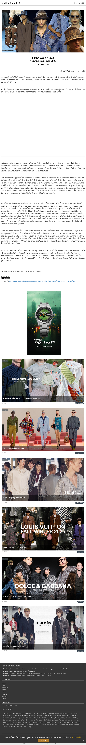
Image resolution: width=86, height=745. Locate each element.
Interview (14, 718)
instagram (5, 687)
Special (21, 718)
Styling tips (55, 724)
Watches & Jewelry (35, 669)
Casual (55, 720)
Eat (4, 713)
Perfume (23, 727)
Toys (54, 673)
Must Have (21, 675)
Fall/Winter (80, 552)
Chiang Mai (40, 715)
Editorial (6, 675)
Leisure (5, 673)
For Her (65, 669)
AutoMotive (15, 727)
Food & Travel (20, 673)
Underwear (29, 718)
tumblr (4, 698)
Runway (9, 271)
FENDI (32, 271)
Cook (60, 713)
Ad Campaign (38, 720)
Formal (63, 715)
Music (14, 720)
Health (49, 724)
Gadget (77, 724)
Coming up (7, 720)
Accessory (36, 722)
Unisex (70, 713)
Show (23, 720)
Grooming (11, 671)
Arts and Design (63, 722)
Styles (5, 722)
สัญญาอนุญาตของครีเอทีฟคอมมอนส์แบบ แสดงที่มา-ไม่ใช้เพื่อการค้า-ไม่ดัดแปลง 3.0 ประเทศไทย (42, 281)
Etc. (15, 715)
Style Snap (32, 671)
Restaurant (63, 720)
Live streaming (47, 669)
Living (29, 727)
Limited (43, 718)
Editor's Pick (48, 720)
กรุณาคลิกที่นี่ (76, 738)
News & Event (61, 673)
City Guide (36, 675)
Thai (56, 713)
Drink (11, 724)
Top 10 (44, 675)
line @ (3, 685)
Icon (26, 671)
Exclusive (14, 675)
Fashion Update (22, 669)
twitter (4, 692)
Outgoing (32, 713)
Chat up (68, 718)
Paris (62, 718)
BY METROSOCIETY (43, 65)
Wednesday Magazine (10, 705)
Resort (11, 715)
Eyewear (29, 720)
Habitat (74, 718)
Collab (10, 722)
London (25, 713)
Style (5, 671)
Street (26, 715)
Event (44, 724)
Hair (72, 715)
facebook (5, 683)
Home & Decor (46, 673)
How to (12, 673)
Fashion (6, 669)
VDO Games (41, 713)
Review (5, 715)
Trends (54, 722)
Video (49, 675)
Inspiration (19, 671)
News (72, 722)
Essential (29, 675)
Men (30, 722)
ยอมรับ (43, 740)
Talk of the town (50, 715)
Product (32, 724)
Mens (18, 720)
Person (8, 713)
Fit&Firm (6, 724)
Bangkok (37, 718)
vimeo (4, 689)
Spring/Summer (21, 271)
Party (59, 715)
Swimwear (50, 713)
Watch (62, 724)
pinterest (4, 694)
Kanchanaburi (17, 713)
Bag (42, 722)
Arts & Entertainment (33, 673)
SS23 (38, 271)
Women (32, 715)
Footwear (6, 727)
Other (65, 713)
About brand (58, 669)
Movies (57, 718)
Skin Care (78, 722)
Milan (75, 713)
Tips (26, 724)
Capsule (16, 722)
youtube (4, 696)
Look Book (50, 718)
